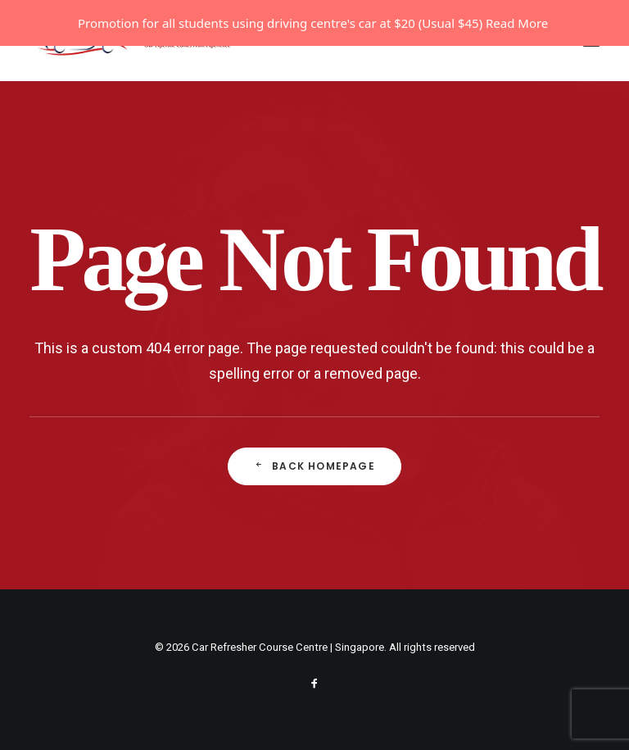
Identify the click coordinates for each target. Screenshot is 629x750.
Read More (517, 23)
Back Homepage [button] (314, 512)
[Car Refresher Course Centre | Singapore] (138, 86)
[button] (591, 86)
